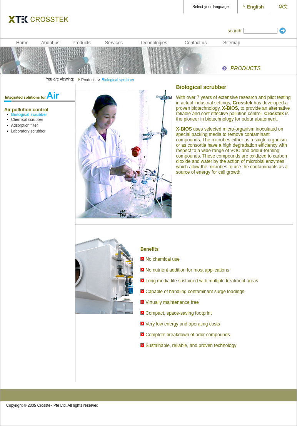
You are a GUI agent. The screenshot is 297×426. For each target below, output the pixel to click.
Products (81, 42)
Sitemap (231, 42)
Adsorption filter (24, 125)
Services (114, 42)
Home (22, 42)
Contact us (196, 42)
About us (50, 42)
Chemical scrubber (27, 119)
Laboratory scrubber (28, 131)
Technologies (153, 42)
